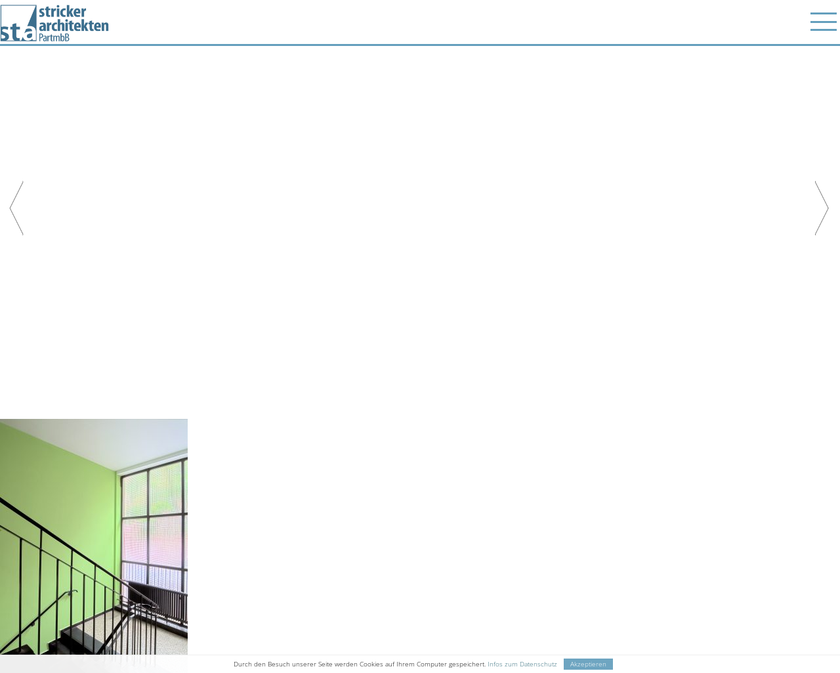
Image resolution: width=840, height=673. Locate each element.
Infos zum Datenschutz (522, 664)
